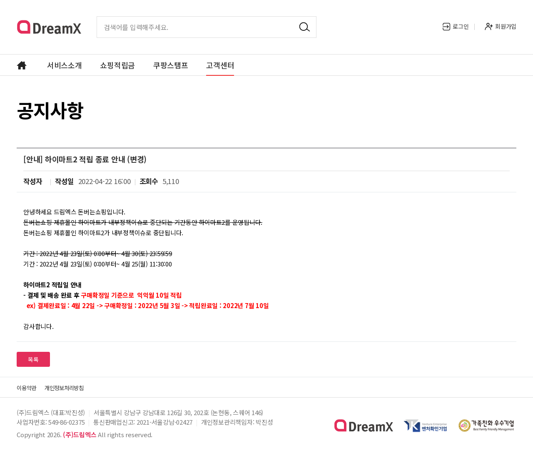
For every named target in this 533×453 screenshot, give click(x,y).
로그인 (455, 26)
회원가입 (500, 26)
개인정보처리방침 (74, 387)
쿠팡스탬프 (170, 65)
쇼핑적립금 (117, 65)
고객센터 (220, 65)
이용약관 (29, 387)
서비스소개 (64, 65)
